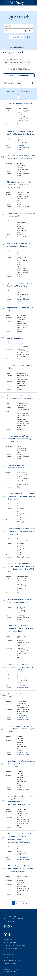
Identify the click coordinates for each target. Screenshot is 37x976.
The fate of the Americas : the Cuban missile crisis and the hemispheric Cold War (19, 184)
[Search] (18, 26)
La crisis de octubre (15, 338)
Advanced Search (16, 37)
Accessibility (9, 954)
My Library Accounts (12, 942)
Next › (27, 91)
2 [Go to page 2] (16, 903)
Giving (6, 957)
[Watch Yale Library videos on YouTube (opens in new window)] (12, 926)
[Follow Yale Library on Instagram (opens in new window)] (9, 926)
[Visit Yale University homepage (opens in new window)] (8, 933)
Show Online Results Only (19, 75)
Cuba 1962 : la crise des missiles (19, 104)
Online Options (23, 555)
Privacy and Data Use (12, 960)
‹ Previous (18, 91)
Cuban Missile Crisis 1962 (15, 62)
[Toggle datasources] (25, 47)
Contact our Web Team (13, 948)
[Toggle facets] (32, 82)
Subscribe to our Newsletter (15, 945)
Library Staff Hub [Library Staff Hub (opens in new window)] (10, 963)
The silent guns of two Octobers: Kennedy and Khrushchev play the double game (21, 728)
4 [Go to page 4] (23, 903)
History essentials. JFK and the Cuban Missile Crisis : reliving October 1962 (20, 438)
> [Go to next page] (26, 903)
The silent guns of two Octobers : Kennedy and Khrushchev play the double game (21, 496)
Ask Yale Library (10, 939)
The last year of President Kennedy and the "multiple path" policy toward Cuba (21, 628)
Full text (21, 145)
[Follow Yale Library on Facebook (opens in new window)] (5, 926)
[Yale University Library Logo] (18, 2)
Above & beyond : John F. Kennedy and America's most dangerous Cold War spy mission (21, 868)
